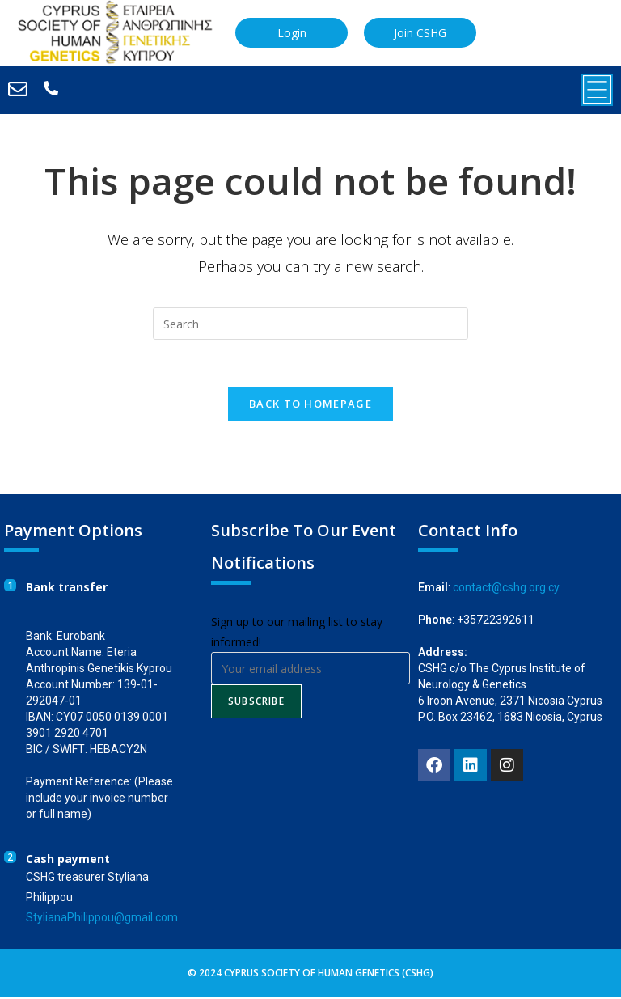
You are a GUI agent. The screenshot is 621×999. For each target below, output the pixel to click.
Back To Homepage (310, 405)
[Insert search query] (310, 323)
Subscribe (256, 702)
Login (291, 32)
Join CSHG (420, 32)
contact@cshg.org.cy (506, 588)
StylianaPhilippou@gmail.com (102, 918)
